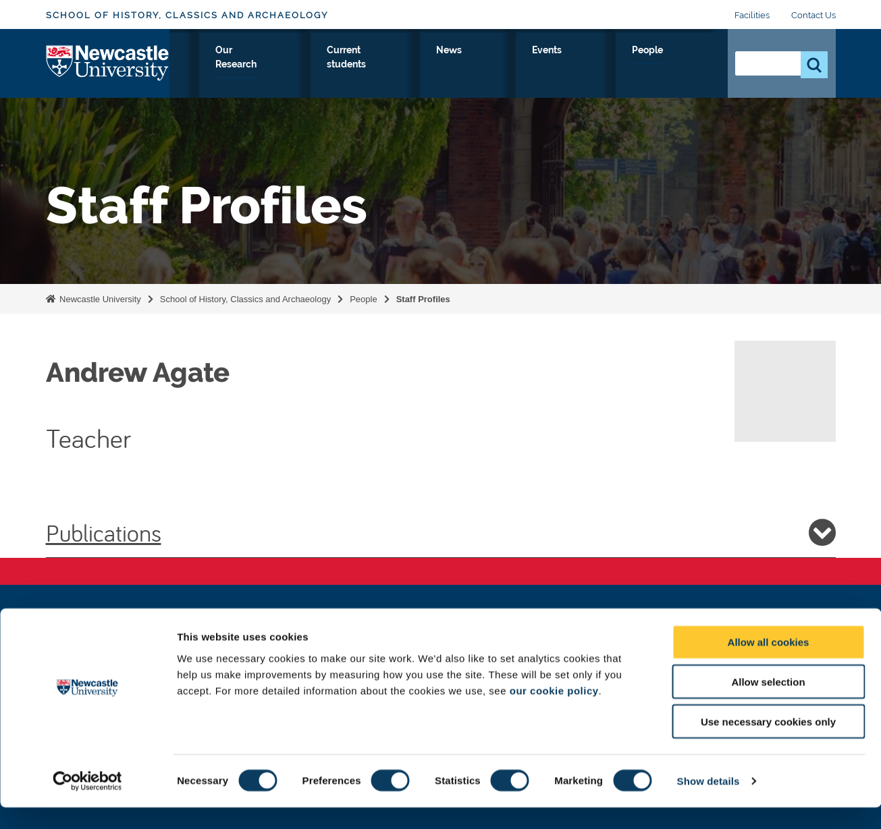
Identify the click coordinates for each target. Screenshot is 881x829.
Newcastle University (99, 299)
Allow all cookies (768, 663)
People (687, 65)
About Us (218, 65)
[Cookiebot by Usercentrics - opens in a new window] (87, 803)
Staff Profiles (423, 299)
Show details (708, 802)
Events (629, 65)
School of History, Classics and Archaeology (187, 15)
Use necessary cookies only (768, 743)
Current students (494, 65)
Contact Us (813, 15)
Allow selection (768, 703)
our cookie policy (554, 711)
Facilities (752, 15)
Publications (441, 532)
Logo (107, 62)
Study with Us (300, 65)
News (575, 65)
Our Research (393, 65)
